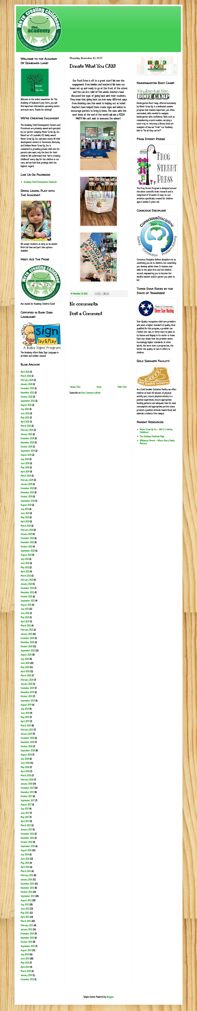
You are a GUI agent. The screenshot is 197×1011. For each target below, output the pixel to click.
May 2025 (25, 417)
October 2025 (26, 396)
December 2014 (27, 933)
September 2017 (28, 800)
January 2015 (26, 929)
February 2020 (27, 679)
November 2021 (27, 592)
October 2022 (26, 546)
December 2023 (27, 488)
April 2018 (25, 771)
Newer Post (75, 387)
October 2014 (26, 941)
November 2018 (27, 742)
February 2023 (27, 530)
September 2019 (28, 700)
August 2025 (26, 405)
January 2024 (26, 484)
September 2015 (28, 896)
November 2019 (27, 692)
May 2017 (25, 817)
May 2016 (25, 862)
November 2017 (27, 792)
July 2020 (25, 659)
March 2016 (26, 871)
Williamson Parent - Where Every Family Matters (157, 442)
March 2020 (26, 675)
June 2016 (25, 858)
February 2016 (27, 875)
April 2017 (25, 821)
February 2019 (27, 729)
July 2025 (25, 409)
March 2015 (26, 921)
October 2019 (26, 696)
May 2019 (25, 717)
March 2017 (26, 825)
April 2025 (25, 421)
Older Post (122, 387)
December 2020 (27, 638)
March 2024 (26, 475)
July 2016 (25, 854)
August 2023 (26, 505)
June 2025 (25, 413)
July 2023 (25, 509)
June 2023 (25, 513)
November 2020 (27, 642)
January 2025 (26, 434)
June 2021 (25, 613)
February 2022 (27, 579)
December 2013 (27, 979)
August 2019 (26, 704)
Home (99, 387)
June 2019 (25, 713)
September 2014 (28, 946)
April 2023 (25, 521)
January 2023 (26, 534)
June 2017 (25, 813)
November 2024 (27, 442)
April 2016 (25, 867)
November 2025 (27, 392)
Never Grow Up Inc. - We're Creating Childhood (156, 431)
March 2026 (26, 376)
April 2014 (25, 967)
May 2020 (25, 667)
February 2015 (27, 925)
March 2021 (26, 625)
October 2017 (26, 796)
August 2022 (26, 554)
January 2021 (26, 634)
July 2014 (25, 954)
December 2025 (27, 388)
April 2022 (25, 571)
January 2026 (26, 384)
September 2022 (28, 550)
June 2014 (25, 958)
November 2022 (27, 542)
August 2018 (26, 754)
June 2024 (25, 463)
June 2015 (25, 908)
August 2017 (26, 804)
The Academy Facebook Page (152, 436)
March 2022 (26, 575)
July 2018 (25, 758)
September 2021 (28, 600)
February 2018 (27, 779)
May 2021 (25, 617)
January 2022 (26, 584)
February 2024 (27, 480)
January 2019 (26, 733)
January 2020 (26, 684)
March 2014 (26, 971)
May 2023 (25, 517)
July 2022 (25, 559)
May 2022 (25, 567)
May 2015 (25, 912)
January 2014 (26, 975)
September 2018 (28, 750)
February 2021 (27, 629)
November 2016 (27, 838)
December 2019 (27, 688)
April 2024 (25, 471)
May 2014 (25, 962)
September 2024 (28, 450)
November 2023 (27, 492)
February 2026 (27, 380)
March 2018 (26, 775)
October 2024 (26, 446)
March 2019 (26, 725)
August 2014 (26, 950)
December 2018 (27, 738)
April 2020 (25, 671)
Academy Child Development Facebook (40, 182)
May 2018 (25, 767)
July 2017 (25, 808)
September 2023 (28, 500)
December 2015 (27, 883)
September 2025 (28, 400)
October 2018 (27, 746)
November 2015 (27, 887)
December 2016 (27, 833)
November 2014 (27, 937)
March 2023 (26, 525)
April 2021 (25, 621)
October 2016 (26, 842)
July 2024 (25, 459)
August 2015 (26, 900)
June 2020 (25, 663)
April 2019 (25, 721)
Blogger (110, 996)
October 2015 (26, 892)
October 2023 (26, 496)
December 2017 (27, 787)
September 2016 (28, 846)
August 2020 (26, 654)
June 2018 (25, 763)
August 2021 (26, 604)
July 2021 (25, 609)
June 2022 (25, 563)
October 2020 (27, 646)
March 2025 (26, 425)
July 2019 (25, 708)
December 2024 (27, 438)
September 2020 (28, 650)
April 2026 (25, 371)
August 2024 (26, 455)
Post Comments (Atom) (90, 392)
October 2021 (26, 596)
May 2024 (25, 467)
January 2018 (26, 783)
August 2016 (26, 850)
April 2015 (25, 917)
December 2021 (27, 588)
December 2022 (27, 538)
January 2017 (26, 829)
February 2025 (27, 430)
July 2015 (25, 904)
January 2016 (26, 879)
